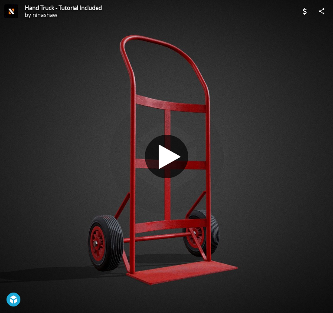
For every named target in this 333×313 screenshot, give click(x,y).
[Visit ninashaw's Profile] (11, 11)
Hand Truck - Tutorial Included (63, 8)
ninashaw (45, 15)
